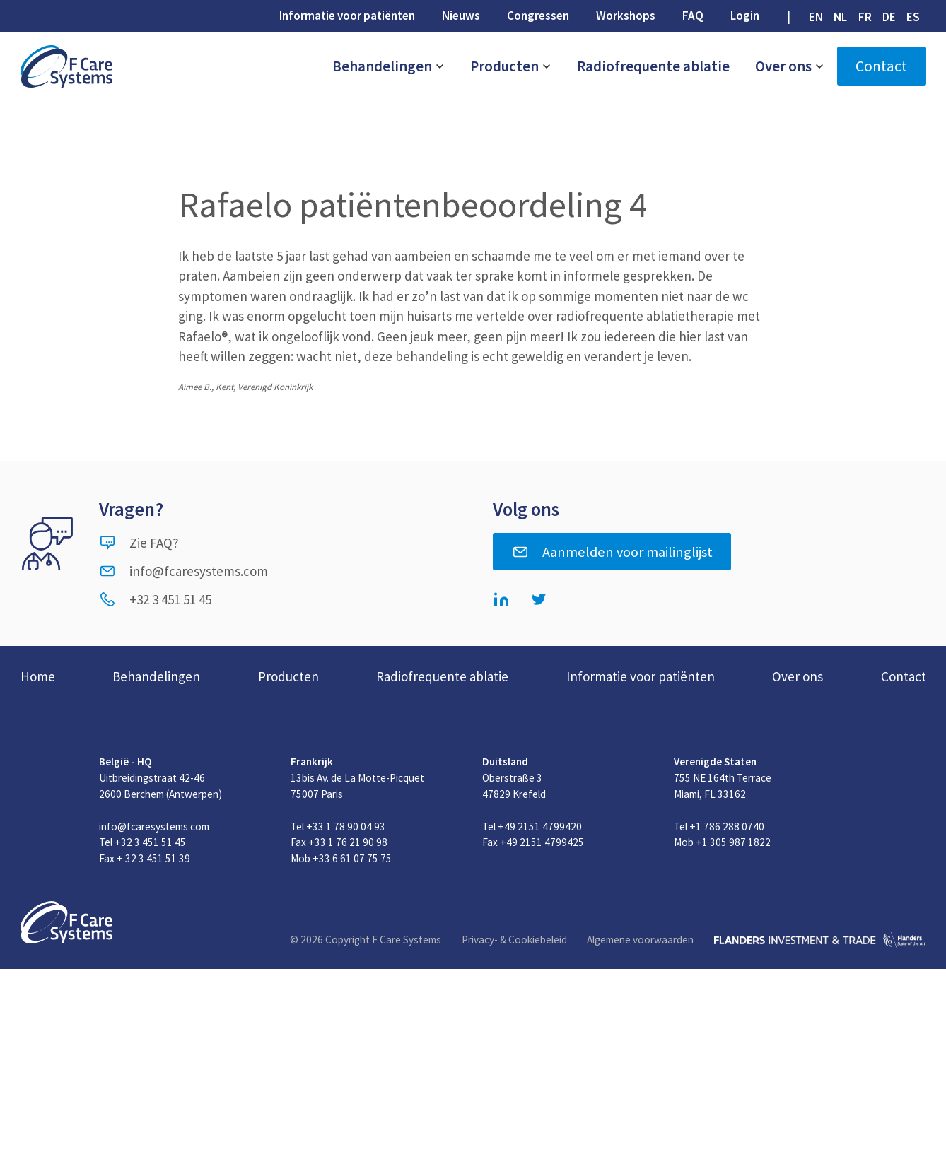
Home (38, 676)
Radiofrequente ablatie (653, 66)
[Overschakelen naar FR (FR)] (865, 17)
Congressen (538, 15)
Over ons (789, 66)
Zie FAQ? (139, 542)
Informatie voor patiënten (347, 15)
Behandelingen (388, 66)
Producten (510, 66)
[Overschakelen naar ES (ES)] (913, 17)
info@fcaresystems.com (183, 571)
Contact (881, 66)
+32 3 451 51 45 (155, 599)
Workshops (625, 15)
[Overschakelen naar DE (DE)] (889, 17)
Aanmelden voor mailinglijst (612, 552)
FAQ (692, 15)
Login (744, 15)
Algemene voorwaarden (640, 939)
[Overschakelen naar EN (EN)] (816, 17)
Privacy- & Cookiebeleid (514, 939)
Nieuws (461, 15)
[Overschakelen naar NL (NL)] (841, 17)
